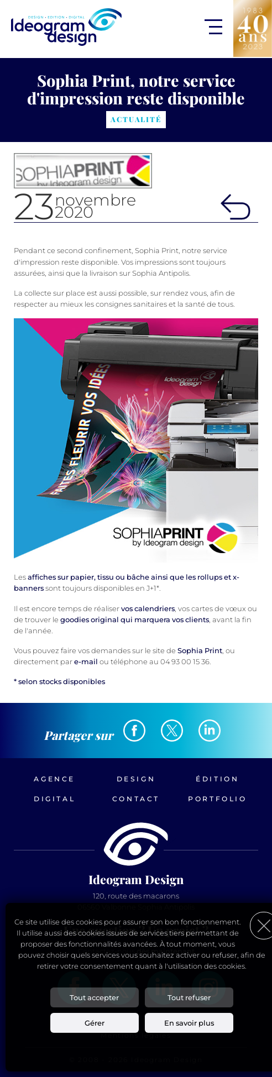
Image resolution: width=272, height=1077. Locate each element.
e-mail (86, 661)
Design (136, 779)
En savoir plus (189, 1022)
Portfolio (217, 799)
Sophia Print (199, 650)
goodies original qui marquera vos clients (134, 619)
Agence (54, 779)
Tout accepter (94, 997)
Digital (54, 799)
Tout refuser (189, 997)
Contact (136, 799)
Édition (217, 779)
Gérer (94, 1022)
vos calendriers (148, 608)
